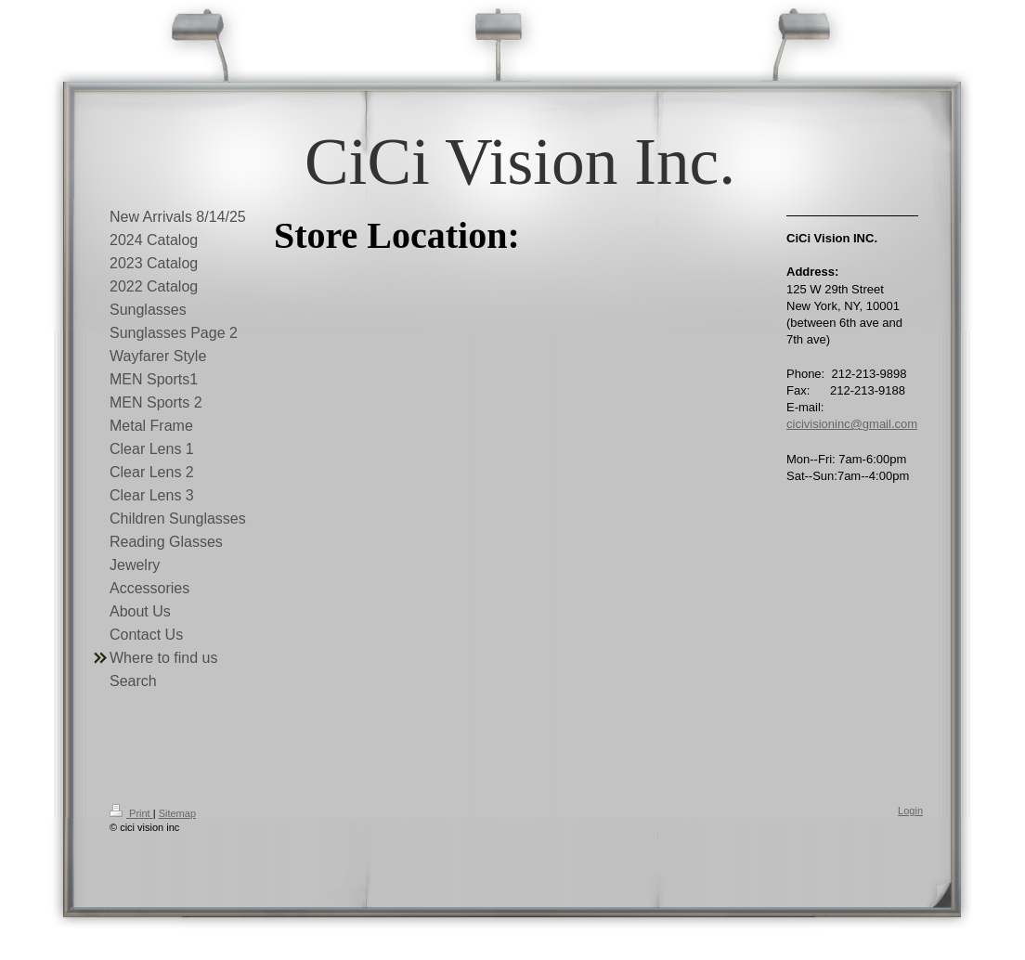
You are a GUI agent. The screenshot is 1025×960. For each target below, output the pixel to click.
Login (910, 810)
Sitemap (177, 813)
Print (131, 813)
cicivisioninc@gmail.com (851, 424)
